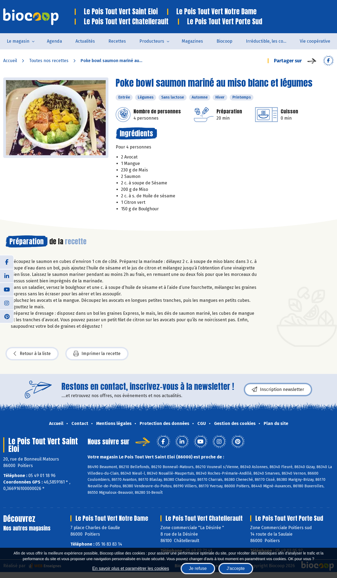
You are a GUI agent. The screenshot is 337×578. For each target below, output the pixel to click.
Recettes (117, 41)
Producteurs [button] (151, 41)
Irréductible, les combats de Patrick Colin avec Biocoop (269, 41)
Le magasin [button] (18, 41)
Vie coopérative (315, 41)
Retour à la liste (32, 353)
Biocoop (224, 41)
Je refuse (198, 568)
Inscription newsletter (278, 389)
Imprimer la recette (97, 353)
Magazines (192, 41)
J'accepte (236, 568)
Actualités (85, 41)
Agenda (54, 41)
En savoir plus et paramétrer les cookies (130, 568)
